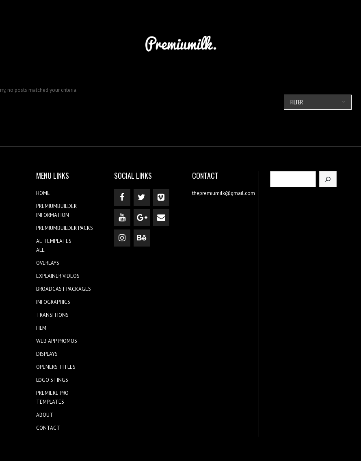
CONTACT (48, 427)
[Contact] (161, 217)
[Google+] (142, 217)
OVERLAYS (47, 263)
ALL (40, 250)
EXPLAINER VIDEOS (58, 276)
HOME (43, 193)
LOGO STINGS (52, 380)
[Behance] (142, 238)
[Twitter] (142, 197)
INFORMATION (52, 215)
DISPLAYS (47, 354)
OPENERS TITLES (56, 367)
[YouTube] (122, 217)
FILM (41, 328)
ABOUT (44, 414)
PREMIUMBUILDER (56, 206)
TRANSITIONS (52, 315)
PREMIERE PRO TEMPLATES (52, 397)
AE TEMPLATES (53, 241)
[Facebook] (122, 197)
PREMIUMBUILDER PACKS (64, 228)
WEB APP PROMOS (56, 341)
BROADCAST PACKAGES (63, 289)
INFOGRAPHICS (53, 302)
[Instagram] (122, 238)
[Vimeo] (161, 197)
